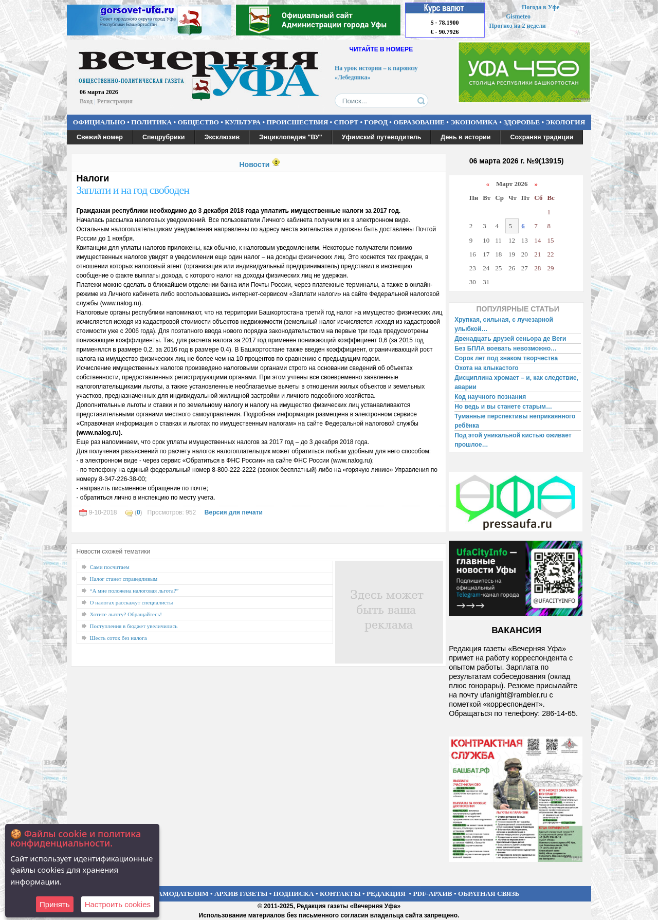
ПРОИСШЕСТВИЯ (297, 122)
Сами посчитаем (110, 567)
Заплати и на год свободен (133, 189)
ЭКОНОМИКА (474, 122)
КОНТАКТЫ (340, 893)
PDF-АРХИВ (432, 893)
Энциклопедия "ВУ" (290, 137)
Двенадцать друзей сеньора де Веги (510, 338)
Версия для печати (234, 512)
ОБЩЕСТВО (197, 122)
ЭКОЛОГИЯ (565, 122)
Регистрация (115, 101)
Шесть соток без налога (118, 638)
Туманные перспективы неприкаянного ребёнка (514, 421)
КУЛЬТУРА (243, 122)
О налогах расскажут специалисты (131, 602)
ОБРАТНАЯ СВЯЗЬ (488, 893)
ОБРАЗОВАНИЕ (419, 122)
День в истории (465, 137)
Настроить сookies (118, 904)
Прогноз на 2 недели (517, 25)
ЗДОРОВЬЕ (521, 122)
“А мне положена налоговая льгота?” (134, 590)
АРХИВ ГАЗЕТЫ (241, 893)
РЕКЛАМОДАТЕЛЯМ (174, 893)
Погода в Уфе (540, 7)
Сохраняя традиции (541, 137)
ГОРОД (376, 122)
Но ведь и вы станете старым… (503, 406)
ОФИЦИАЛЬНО (99, 122)
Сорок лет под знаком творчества (506, 358)
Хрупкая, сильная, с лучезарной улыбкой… (503, 324)
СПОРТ (346, 122)
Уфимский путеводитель (382, 137)
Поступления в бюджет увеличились (134, 626)
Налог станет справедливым (124, 579)
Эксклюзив (222, 137)
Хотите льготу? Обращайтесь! (126, 614)
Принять (55, 904)
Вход (86, 101)
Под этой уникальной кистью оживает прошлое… (512, 440)
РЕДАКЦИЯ (386, 893)
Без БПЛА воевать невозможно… (505, 348)
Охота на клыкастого (486, 368)
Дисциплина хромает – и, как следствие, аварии (516, 382)
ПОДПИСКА (293, 893)
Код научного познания (490, 396)
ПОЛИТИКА (151, 122)
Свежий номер (100, 137)
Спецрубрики (163, 137)
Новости (254, 164)
